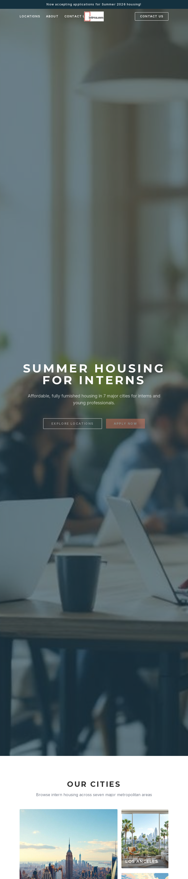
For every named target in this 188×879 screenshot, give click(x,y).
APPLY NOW (125, 425)
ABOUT (52, 16)
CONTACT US (76, 16)
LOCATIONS (30, 16)
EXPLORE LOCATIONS (72, 425)
